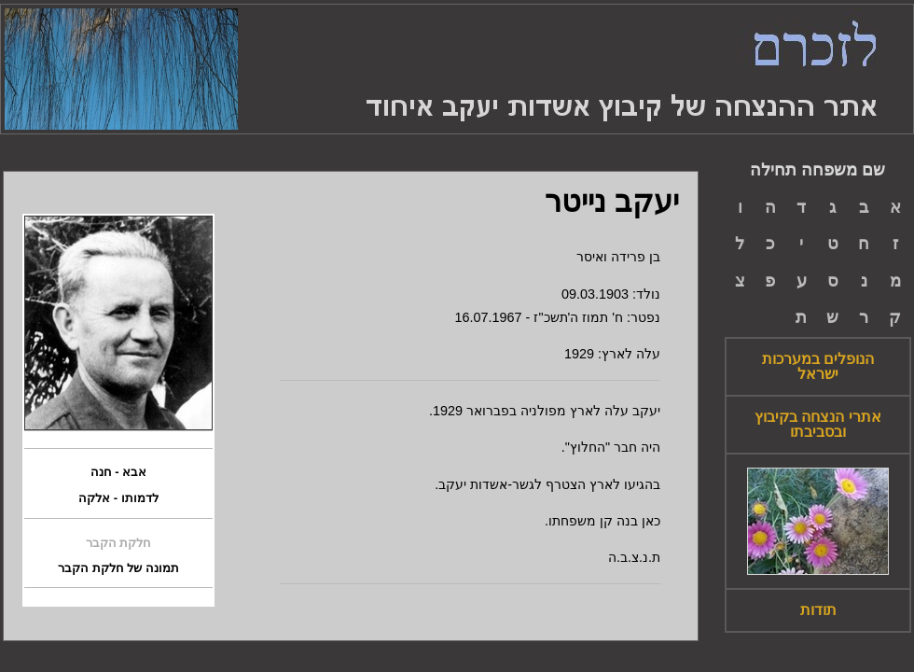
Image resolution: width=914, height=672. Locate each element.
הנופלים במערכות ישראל (818, 367)
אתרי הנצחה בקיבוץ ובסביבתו (818, 425)
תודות (818, 610)
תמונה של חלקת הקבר (118, 568)
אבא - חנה (118, 472)
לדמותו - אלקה (118, 498)
